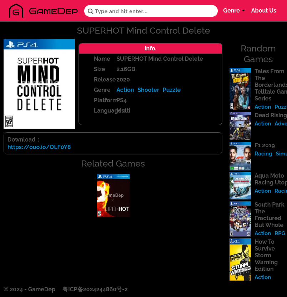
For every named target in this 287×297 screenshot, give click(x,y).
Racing (263, 153)
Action (125, 89)
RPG (280, 233)
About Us (263, 10)
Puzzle (172, 89)
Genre (231, 10)
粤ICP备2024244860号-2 (95, 289)
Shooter (148, 89)
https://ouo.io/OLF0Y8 (39, 147)
